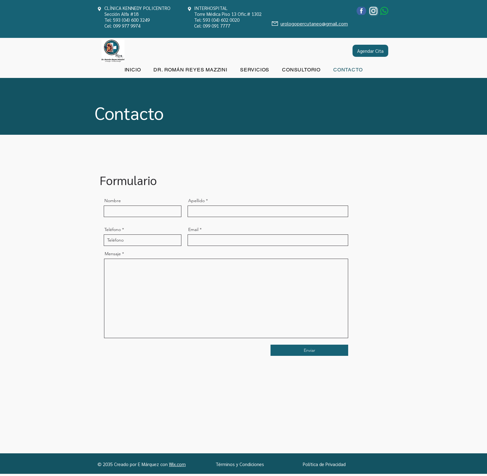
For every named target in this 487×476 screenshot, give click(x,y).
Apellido (196, 200)
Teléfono (112, 229)
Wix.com (177, 464)
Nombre (112, 200)
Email (193, 229)
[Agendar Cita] (370, 51)
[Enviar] (309, 350)
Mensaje (113, 254)
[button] (254, 70)
